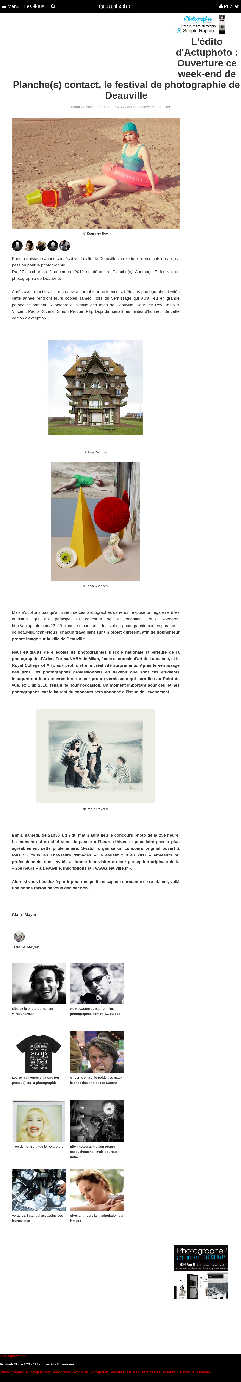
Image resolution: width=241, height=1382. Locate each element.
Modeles (204, 1372)
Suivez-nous (65, 1364)
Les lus (34, 6)
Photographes (12, 1372)
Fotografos (62, 1372)
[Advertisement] (94, 45)
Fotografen (99, 1372)
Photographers (38, 1372)
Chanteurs (186, 1372)
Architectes (151, 1372)
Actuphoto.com (16, 1356)
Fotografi (80, 1372)
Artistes (133, 1372)
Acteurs (169, 1372)
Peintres (117, 1372)
